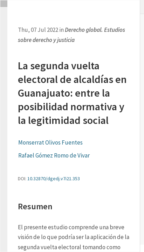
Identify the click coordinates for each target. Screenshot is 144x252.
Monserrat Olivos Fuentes (50, 142)
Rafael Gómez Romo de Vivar (54, 155)
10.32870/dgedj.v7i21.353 (53, 178)
